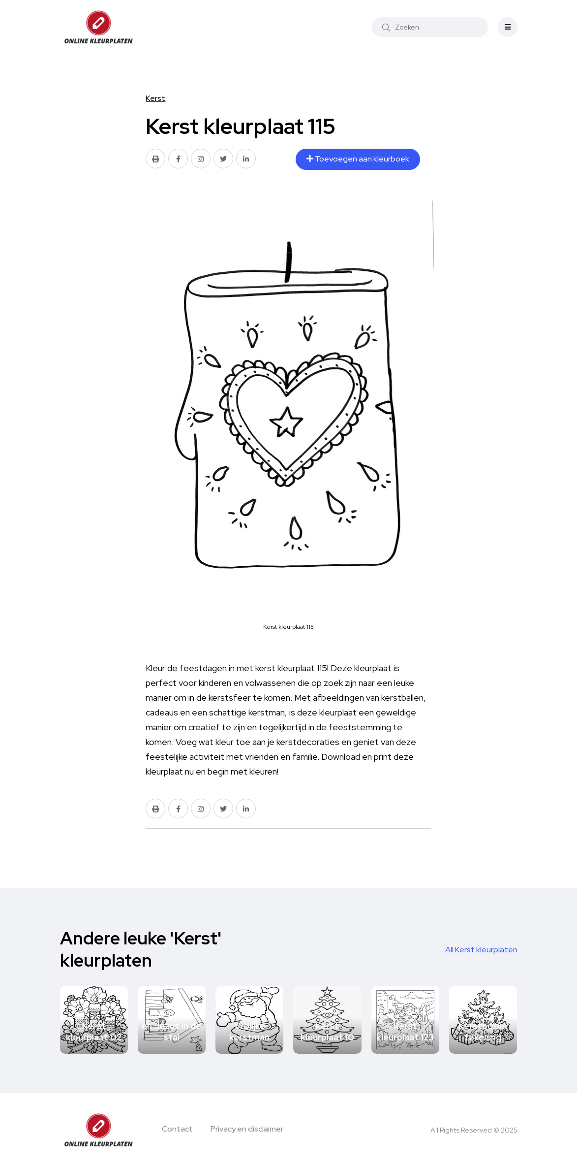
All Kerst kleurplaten (481, 949)
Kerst (155, 98)
